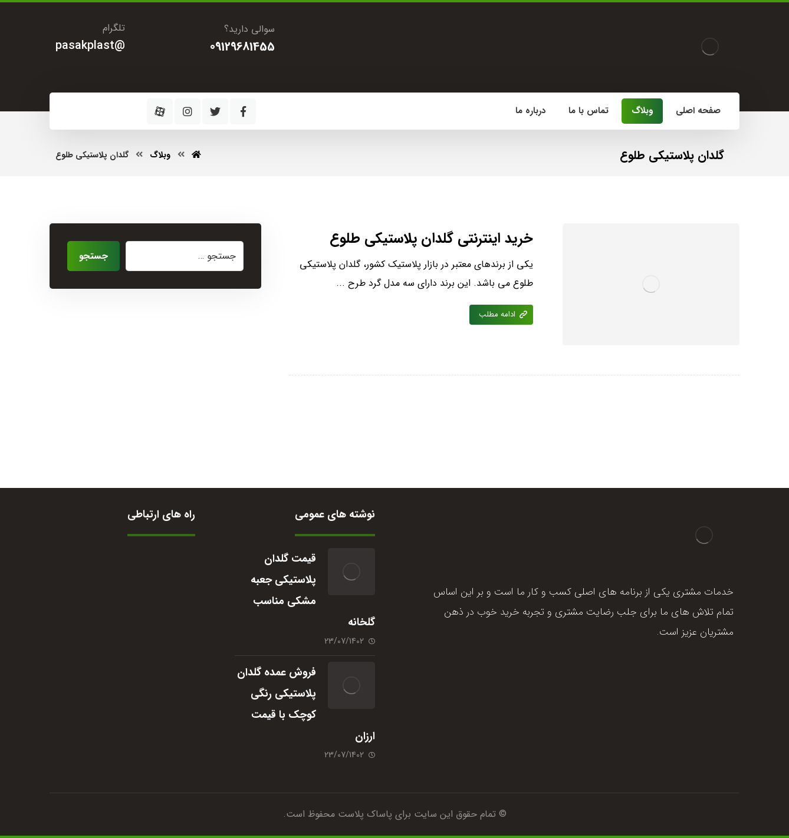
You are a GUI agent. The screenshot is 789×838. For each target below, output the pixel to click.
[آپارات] (160, 111)
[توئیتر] (215, 111)
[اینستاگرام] (187, 111)
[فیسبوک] (243, 111)
